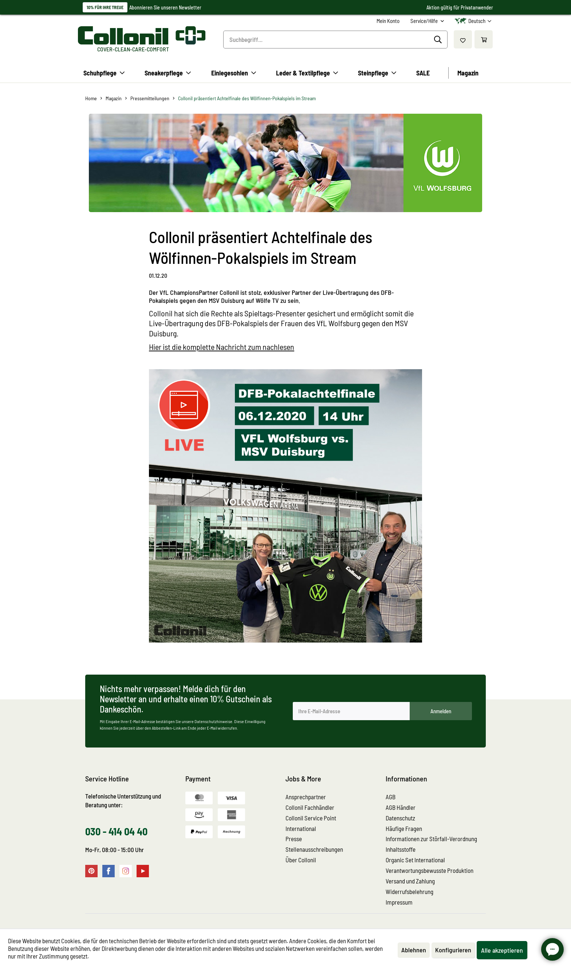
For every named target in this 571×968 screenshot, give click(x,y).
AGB (390, 796)
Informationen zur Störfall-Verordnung (431, 838)
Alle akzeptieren (502, 950)
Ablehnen (413, 950)
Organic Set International (415, 859)
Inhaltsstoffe (401, 849)
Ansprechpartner (306, 796)
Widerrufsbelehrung (409, 891)
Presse (294, 838)
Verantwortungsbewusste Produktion (429, 870)
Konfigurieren (453, 950)
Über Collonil (301, 859)
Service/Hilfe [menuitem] (424, 20)
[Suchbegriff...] (335, 39)
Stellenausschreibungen (314, 849)
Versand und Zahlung (410, 881)
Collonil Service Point (311, 817)
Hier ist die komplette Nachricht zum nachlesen (221, 346)
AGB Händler (401, 807)
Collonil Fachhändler (310, 807)
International (301, 828)
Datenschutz (400, 817)
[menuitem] (388, 21)
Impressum (399, 902)
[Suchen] (439, 40)
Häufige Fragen (404, 828)
